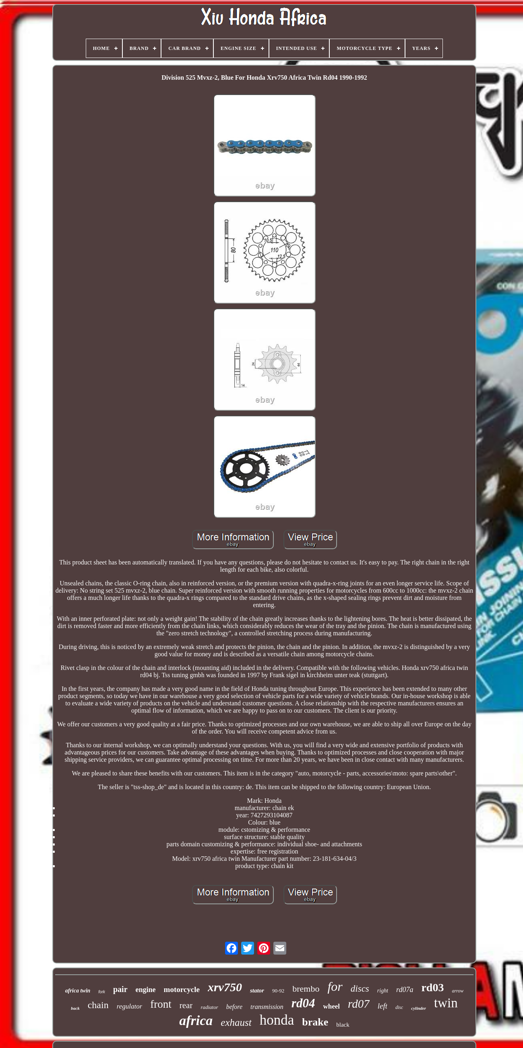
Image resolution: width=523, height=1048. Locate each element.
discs (360, 989)
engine (146, 990)
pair (120, 989)
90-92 (278, 991)
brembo (305, 989)
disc (399, 1007)
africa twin (78, 991)
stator (257, 990)
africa (196, 1020)
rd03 (432, 987)
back (75, 1008)
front (160, 1004)
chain (98, 1005)
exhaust (236, 1022)
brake (315, 1022)
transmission (266, 1006)
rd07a (404, 990)
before (234, 1006)
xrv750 (225, 987)
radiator (209, 1007)
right (382, 991)
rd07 (359, 1003)
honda (277, 1020)
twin (446, 1003)
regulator (130, 1006)
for (334, 986)
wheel (331, 1006)
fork (101, 992)
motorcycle (182, 989)
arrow (457, 991)
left (382, 1006)
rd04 (303, 1003)
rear (186, 1005)
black (342, 1024)
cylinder (418, 1008)
